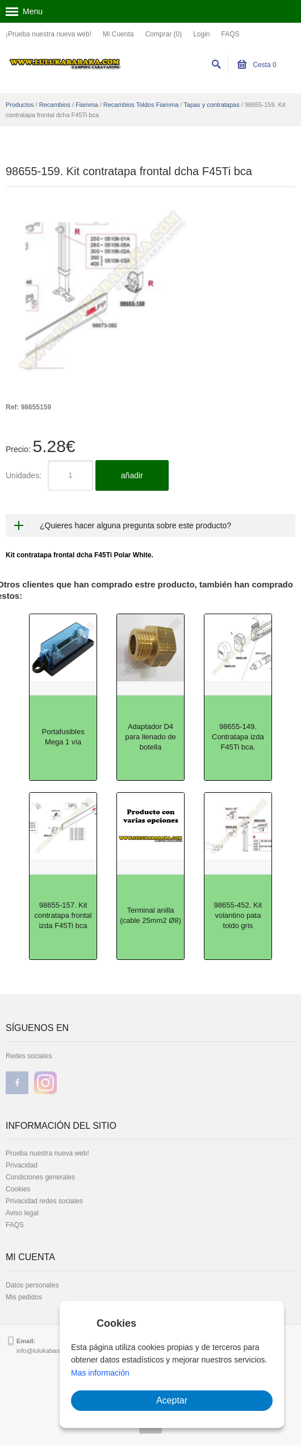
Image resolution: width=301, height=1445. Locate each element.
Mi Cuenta (118, 34)
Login (201, 34)
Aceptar (171, 1400)
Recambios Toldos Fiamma (140, 104)
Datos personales (32, 1285)
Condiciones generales (40, 1177)
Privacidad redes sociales (44, 1201)
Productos (20, 104)
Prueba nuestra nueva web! (47, 1153)
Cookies (18, 1189)
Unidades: (23, 475)
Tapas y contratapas (211, 104)
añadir (132, 475)
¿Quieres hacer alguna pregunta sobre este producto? (135, 525)
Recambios (54, 104)
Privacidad (21, 1165)
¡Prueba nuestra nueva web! (48, 34)
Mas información (100, 1372)
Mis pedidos (24, 1297)
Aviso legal (22, 1213)
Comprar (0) (163, 34)
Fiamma (87, 104)
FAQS (230, 34)
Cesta (257, 65)
